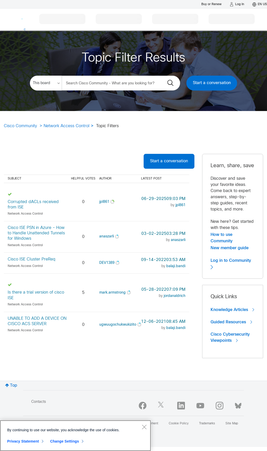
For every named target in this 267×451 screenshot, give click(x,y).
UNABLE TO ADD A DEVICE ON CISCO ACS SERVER (37, 321)
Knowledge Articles (232, 310)
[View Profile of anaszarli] (106, 236)
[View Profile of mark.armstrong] (112, 292)
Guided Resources (231, 322)
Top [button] (13, 385)
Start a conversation (212, 83)
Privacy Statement (23, 441)
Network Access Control (67, 126)
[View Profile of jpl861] (104, 202)
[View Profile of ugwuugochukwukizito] (117, 324)
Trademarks (207, 423)
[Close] (144, 426)
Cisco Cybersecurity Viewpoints (230, 338)
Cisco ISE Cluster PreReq (31, 259)
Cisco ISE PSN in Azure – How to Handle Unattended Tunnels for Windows (36, 233)
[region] (75, 435)
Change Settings (64, 441)
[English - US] (259, 4)
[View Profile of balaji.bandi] (175, 266)
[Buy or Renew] (211, 4)
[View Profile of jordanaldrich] (174, 296)
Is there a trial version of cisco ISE (36, 295)
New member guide (230, 248)
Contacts (38, 402)
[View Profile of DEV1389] (106, 263)
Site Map (231, 423)
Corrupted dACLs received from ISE (33, 204)
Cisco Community (20, 126)
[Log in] (237, 4)
